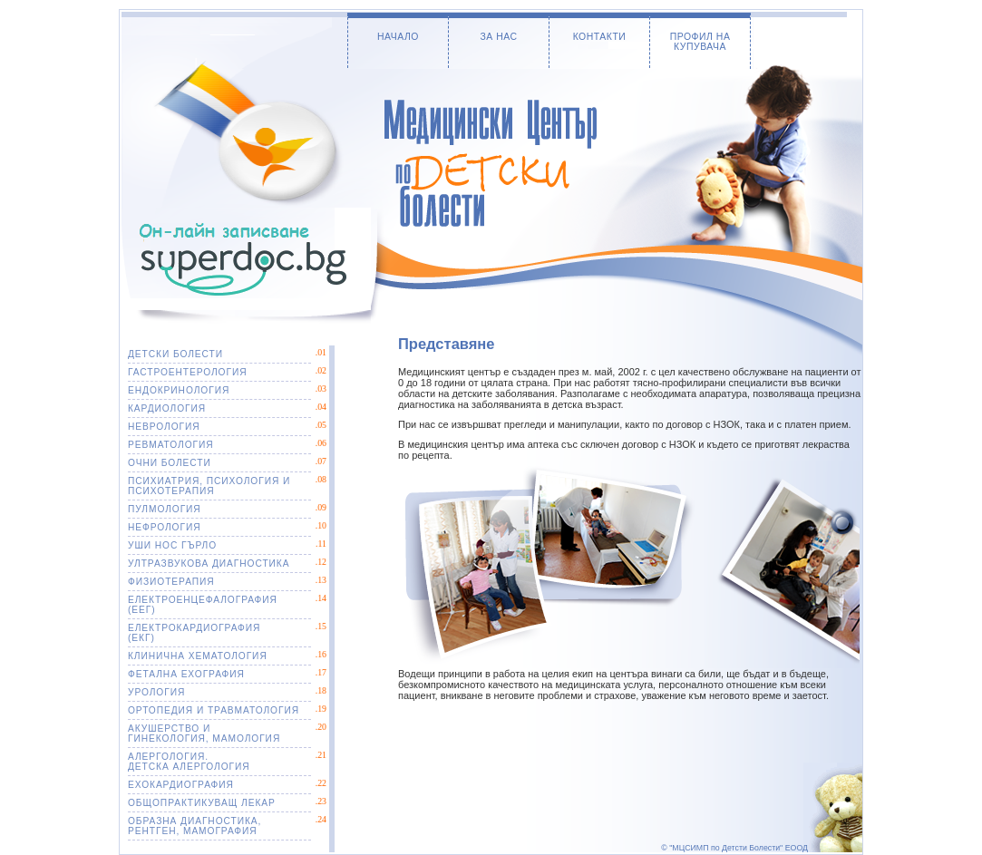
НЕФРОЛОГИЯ (164, 527)
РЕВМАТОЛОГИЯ (171, 445)
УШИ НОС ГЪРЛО (172, 545)
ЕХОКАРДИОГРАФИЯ (181, 785)
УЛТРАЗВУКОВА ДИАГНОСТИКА (208, 563)
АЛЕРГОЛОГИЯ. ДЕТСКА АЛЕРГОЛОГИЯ (189, 762)
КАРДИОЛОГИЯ (167, 408)
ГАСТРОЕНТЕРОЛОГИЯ (188, 372)
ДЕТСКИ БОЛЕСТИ (175, 354)
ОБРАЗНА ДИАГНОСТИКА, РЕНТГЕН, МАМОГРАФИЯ (194, 826)
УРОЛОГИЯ (156, 692)
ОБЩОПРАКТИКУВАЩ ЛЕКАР (202, 803)
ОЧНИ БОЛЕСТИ (169, 463)
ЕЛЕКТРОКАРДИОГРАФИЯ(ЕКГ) (194, 633)
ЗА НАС (498, 37)
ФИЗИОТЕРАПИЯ (171, 582)
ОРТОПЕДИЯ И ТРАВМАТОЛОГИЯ (213, 710)
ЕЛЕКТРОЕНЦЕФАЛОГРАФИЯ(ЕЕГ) (202, 605)
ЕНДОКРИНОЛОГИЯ (178, 390)
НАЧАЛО (398, 37)
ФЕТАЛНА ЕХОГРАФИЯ (186, 674)
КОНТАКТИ (600, 37)
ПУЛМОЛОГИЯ (164, 509)
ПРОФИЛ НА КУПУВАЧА (700, 42)
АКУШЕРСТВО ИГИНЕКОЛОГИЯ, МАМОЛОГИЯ (204, 733)
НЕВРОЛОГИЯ (164, 427)
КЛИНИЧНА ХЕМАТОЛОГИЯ (197, 656)
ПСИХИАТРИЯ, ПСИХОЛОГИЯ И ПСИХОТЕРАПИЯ (209, 486)
